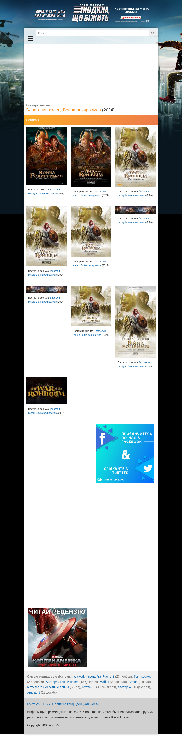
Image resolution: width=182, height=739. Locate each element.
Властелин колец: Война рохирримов (63, 109)
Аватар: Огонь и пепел (62, 682)
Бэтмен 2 (88, 687)
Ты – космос (142, 676)
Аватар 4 (124, 687)
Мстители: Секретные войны (48, 687)
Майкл (104, 682)
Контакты (34, 704)
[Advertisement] (91, 71)
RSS (46, 704)
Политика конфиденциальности (75, 704)
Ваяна (133, 682)
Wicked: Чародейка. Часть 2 (94, 676)
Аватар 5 (33, 692)
